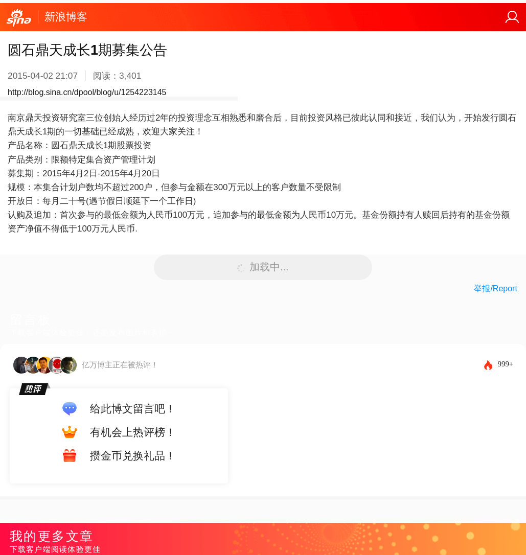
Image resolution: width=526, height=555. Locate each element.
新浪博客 (65, 16)
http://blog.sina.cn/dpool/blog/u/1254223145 (87, 92)
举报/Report (495, 288)
